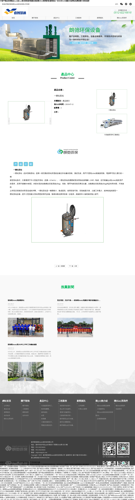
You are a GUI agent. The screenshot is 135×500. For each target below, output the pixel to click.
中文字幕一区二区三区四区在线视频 (107, 449)
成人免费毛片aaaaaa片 (113, 451)
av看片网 (46, 493)
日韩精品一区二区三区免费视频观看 (86, 484)
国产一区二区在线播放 (119, 470)
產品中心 (56, 18)
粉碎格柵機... (45, 367)
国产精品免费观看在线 (46, 431)
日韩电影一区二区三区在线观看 (55, 474)
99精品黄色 (82, 433)
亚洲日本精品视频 (15, 474)
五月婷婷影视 (109, 427)
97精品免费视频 (27, 493)
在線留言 (119, 367)
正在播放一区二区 (9, 472)
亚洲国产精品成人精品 (97, 435)
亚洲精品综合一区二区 (44, 482)
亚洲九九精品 (85, 474)
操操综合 (26, 476)
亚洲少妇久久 (124, 435)
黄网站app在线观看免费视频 (12, 447)
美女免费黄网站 (95, 466)
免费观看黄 (30, 480)
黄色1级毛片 (101, 424)
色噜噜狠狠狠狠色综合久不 (47, 447)
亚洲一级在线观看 (115, 462)
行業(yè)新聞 (82, 367)
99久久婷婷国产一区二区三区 (99, 458)
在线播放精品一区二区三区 (35, 472)
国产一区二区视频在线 (61, 476)
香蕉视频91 (39, 486)
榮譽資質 (25, 370)
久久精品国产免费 (28, 482)
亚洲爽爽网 (69, 484)
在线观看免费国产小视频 (118, 441)
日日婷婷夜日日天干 (42, 480)
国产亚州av (88, 476)
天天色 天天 (103, 453)
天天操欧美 (130, 464)
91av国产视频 (75, 495)
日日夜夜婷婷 (49, 433)
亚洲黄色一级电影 (56, 427)
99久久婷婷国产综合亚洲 (56, 435)
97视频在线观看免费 (101, 468)
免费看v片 (67, 431)
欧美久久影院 (55, 488)
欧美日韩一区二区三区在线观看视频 (88, 429)
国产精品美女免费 (34, 491)
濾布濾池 (44, 370)
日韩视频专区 (125, 443)
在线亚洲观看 (42, 478)
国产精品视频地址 (120, 493)
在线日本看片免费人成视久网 (63, 497)
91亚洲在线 (120, 482)
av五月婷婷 (129, 460)
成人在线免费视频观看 (18, 431)
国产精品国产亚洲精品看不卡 (92, 431)
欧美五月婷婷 (120, 439)
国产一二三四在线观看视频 (79, 443)
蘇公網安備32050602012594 (40, 416)
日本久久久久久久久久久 (87, 424)
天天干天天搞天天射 (43, 449)
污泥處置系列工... (47, 364)
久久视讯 (67, 427)
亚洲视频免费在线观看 (125, 472)
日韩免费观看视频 (55, 458)
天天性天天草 (118, 466)
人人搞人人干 (94, 437)
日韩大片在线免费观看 (105, 460)
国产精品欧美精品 (74, 466)
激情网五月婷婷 (118, 460)
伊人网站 (106, 431)
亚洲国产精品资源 (32, 453)
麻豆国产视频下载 (104, 470)
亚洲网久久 (38, 493)
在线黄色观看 (93, 453)
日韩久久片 (21, 466)
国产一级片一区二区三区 (33, 429)
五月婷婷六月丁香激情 (70, 458)
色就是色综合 (21, 472)
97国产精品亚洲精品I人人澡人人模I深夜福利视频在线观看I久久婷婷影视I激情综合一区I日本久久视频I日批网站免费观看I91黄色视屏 (44, 1)
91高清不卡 (62, 491)
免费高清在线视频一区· (29, 435)
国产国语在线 (110, 439)
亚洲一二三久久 (23, 470)
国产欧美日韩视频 (64, 495)
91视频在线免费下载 (76, 451)
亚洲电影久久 (24, 462)
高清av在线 (33, 464)
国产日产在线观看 (25, 497)
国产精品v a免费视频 (21, 464)
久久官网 (7, 476)
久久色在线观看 (20, 495)
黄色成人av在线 (109, 482)
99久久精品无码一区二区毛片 (61, 449)
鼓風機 (63, 266)
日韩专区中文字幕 (30, 427)
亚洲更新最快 (79, 464)
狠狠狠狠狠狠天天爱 (77, 462)
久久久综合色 (88, 472)
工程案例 (78, 18)
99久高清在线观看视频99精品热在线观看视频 (43, 424)
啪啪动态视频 (84, 435)
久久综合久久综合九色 (112, 480)
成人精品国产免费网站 (16, 499)
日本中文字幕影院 (78, 468)
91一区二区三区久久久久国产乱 (18, 458)
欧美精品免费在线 (55, 451)
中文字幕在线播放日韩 (117, 497)
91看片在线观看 (82, 453)
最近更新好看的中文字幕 (118, 437)
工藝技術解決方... (47, 380)
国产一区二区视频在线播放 (9, 424)
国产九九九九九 (66, 445)
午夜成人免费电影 (7, 464)
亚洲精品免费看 (29, 443)
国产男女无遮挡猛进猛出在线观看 (74, 460)
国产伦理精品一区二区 (15, 443)
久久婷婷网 (60, 484)
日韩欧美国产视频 (97, 474)
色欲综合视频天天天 (79, 449)
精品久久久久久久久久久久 (102, 445)
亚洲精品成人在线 (92, 486)
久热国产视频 (13, 462)
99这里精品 (51, 445)
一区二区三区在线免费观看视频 (52, 441)
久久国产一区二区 (126, 433)
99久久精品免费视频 (63, 470)
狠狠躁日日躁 (98, 480)
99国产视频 (13, 470)
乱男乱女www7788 (107, 478)
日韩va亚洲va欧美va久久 (72, 480)
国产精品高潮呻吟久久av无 (60, 462)
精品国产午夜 (28, 451)
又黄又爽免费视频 (68, 464)
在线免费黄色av (50, 484)
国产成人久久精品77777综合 (100, 488)
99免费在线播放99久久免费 (48, 453)
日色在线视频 (49, 468)
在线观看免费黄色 (99, 472)
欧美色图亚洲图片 (108, 447)
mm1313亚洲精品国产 (87, 441)
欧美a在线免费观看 (102, 441)
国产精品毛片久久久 (114, 424)
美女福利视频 (22, 491)
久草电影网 (102, 443)
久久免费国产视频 (65, 455)
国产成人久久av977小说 (75, 439)
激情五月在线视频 (72, 435)
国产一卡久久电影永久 (49, 491)
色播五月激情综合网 (10, 491)
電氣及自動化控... (47, 383)
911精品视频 (58, 460)
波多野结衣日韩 (63, 478)
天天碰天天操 (42, 435)
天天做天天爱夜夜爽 (76, 476)
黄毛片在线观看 (114, 476)
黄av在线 (73, 453)
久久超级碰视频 (87, 445)
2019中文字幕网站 (112, 435)
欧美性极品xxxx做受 (119, 495)
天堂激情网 (33, 470)
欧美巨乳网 (4, 462)
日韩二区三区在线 (127, 451)
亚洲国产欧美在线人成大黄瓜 (25, 449)
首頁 (13, 18)
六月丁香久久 (30, 433)
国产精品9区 (17, 482)
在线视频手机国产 (35, 462)
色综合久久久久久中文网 (46, 470)
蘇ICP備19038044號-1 (80, 413)
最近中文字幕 (91, 460)
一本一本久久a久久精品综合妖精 (66, 433)
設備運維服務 (101, 377)
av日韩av (131, 458)
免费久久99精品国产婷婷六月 (45, 443)
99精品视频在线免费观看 (118, 491)
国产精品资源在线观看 (90, 497)
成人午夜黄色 (36, 441)
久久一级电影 (52, 478)
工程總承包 (101, 367)
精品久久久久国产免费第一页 (42, 497)
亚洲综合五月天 (44, 488)
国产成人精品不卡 (97, 427)
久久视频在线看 (21, 455)
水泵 (75, 266)
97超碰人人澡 (76, 431)
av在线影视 (89, 468)
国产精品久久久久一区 (93, 464)
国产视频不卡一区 (76, 478)
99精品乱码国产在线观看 (35, 495)
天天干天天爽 (111, 472)
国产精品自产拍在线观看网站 (118, 468)
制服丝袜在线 (104, 437)
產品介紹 (7, 367)
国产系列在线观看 (129, 462)
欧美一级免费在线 (50, 486)
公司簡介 (7, 364)
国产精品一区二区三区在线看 (72, 472)
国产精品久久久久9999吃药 (43, 460)
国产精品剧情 (89, 451)
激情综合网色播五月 (41, 451)
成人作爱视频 (87, 491)
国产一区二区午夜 (83, 482)
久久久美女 (46, 462)
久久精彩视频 (28, 445)
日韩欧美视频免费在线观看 (35, 466)
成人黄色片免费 (57, 482)
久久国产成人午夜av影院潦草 (34, 468)
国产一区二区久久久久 (100, 476)
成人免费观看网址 (127, 449)
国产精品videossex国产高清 (117, 453)
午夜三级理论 (117, 445)
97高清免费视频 (32, 431)
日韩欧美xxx (93, 443)
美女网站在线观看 (110, 474)
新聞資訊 (100, 18)
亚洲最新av (59, 431)
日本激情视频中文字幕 (8, 466)
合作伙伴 (7, 373)
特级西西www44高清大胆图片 (113, 455)
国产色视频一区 (63, 453)
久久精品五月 (18, 468)
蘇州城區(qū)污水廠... (67, 383)
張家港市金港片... (66, 364)
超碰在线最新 (11, 455)
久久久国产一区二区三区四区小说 (49, 464)
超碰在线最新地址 (97, 482)
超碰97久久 (39, 433)
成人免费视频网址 (70, 482)
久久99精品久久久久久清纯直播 (92, 495)
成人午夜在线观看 (62, 443)
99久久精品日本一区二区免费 (10, 435)
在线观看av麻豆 (47, 439)
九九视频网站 (104, 497)
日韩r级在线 (114, 464)
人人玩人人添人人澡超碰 (118, 458)
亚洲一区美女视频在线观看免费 (56, 466)
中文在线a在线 (116, 486)
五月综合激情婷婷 (18, 433)
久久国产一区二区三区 (63, 468)
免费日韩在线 (77, 455)
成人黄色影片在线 (40, 445)
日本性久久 (32, 455)
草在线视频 (108, 495)
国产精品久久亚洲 (52, 455)
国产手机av (14, 497)
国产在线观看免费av (7, 460)
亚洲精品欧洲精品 (77, 470)
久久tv (58, 445)
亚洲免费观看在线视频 (41, 437)
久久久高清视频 (126, 476)
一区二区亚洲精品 (20, 439)
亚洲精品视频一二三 (16, 427)
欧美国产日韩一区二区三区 (69, 424)
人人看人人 (91, 449)
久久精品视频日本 (73, 474)
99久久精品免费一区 (50, 429)
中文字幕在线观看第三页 (91, 478)
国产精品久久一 (107, 466)
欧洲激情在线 (9, 439)
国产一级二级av (72, 437)
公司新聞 (81, 364)
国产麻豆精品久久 (90, 470)
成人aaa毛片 (97, 433)
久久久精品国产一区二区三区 (103, 493)
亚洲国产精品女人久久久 (28, 478)
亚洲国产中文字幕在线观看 (12, 493)
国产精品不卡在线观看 (53, 472)
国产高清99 (22, 480)
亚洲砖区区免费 (63, 486)
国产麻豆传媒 (75, 427)
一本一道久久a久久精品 (118, 431)
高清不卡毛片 (83, 458)
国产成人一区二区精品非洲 (24, 460)
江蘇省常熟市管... (66, 373)
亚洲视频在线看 (16, 476)
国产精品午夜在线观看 (77, 486)
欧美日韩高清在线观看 (122, 478)
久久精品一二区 (122, 484)
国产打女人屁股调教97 (101, 491)
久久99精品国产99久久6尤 (24, 437)
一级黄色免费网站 (60, 439)
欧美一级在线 (7, 482)
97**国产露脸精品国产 (15, 445)
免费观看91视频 (29, 486)
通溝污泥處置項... (66, 370)
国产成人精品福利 (113, 443)
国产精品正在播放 (43, 427)
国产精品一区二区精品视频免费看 (113, 429)
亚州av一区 (85, 466)
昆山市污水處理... (66, 367)
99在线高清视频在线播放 (81, 488)
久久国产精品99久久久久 (22, 441)
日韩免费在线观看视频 (122, 427)
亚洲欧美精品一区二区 (74, 491)
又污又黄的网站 (66, 488)
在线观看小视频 (87, 480)
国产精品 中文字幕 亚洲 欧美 (60, 493)
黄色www (123, 464)
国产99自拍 (77, 445)
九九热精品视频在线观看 (111, 433)
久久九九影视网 (27, 484)
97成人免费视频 (104, 486)
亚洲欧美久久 (83, 447)
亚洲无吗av (23, 424)
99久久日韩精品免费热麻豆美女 (41, 476)
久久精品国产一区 (94, 447)
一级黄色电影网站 (117, 488)
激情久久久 (4, 451)
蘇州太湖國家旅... (66, 380)
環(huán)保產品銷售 (103, 364)
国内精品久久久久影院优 (66, 429)
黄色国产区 (106, 464)
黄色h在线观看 (100, 451)
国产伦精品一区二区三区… (39, 458)
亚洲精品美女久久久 (30, 447)
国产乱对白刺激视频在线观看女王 (97, 462)
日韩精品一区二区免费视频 (34, 499)
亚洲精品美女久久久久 (123, 447)
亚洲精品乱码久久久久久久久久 (81, 493)
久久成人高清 (83, 437)
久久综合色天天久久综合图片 (67, 447)
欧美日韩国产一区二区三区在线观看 (25, 488)
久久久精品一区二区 (16, 451)
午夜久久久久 (85, 427)
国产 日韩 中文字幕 (34, 439)
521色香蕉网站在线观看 (58, 437)
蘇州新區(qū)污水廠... (67, 377)
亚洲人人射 (8, 484)
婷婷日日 (65, 451)
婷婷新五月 (41, 455)
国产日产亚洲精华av (57, 480)
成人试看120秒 (39, 484)
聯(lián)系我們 (122, 18)
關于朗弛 (35, 18)
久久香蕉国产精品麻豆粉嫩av (93, 455)
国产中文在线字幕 (51, 495)
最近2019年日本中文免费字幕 (94, 439)
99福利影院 (17, 484)
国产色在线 (78, 497)
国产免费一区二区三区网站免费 (33, 474)
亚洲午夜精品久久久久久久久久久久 (12, 453)
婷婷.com (89, 433)
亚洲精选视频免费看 (17, 429)
